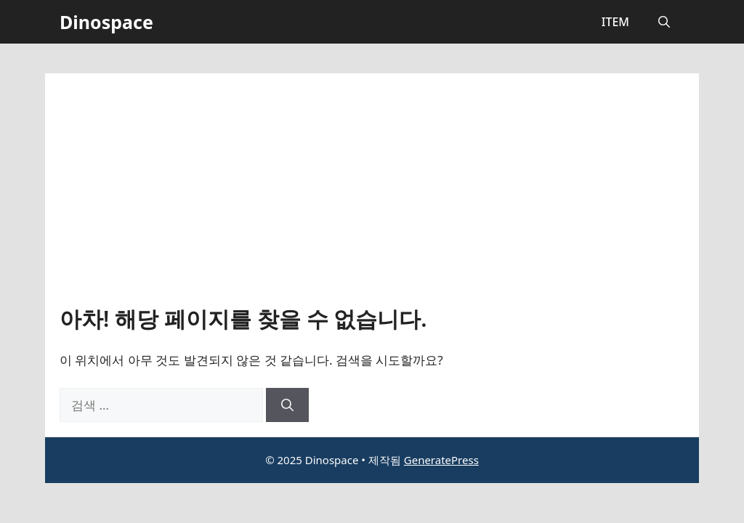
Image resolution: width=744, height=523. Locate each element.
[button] (664, 22)
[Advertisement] (372, 197)
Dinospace (106, 21)
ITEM (615, 22)
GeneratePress (441, 460)
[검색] (287, 405)
